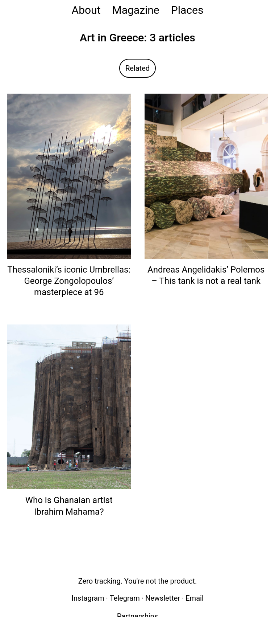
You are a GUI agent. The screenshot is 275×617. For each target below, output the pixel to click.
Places (187, 10)
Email (195, 598)
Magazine (135, 10)
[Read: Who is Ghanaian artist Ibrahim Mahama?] (69, 406)
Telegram (125, 598)
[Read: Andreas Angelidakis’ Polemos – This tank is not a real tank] (206, 175)
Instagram (87, 598)
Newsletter (162, 598)
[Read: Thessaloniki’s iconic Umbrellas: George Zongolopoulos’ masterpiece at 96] (69, 175)
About (86, 10)
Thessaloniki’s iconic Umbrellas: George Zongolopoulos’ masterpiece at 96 (68, 281)
